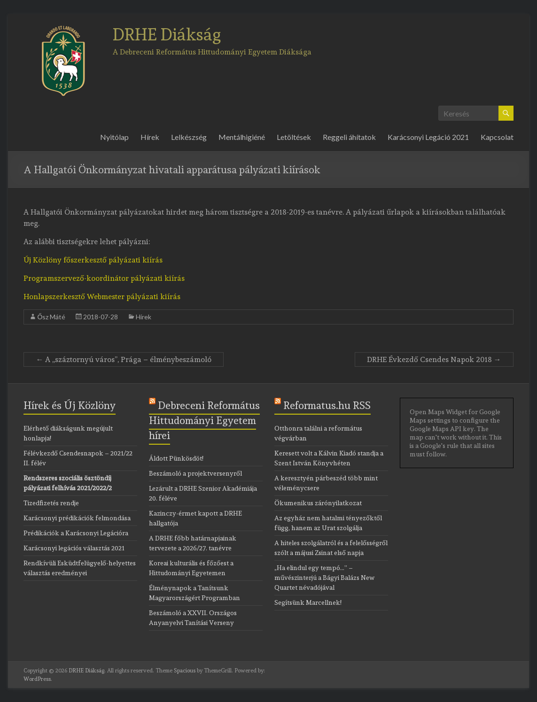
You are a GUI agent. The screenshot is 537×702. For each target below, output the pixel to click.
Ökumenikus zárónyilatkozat (318, 503)
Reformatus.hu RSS (327, 405)
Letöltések (294, 136)
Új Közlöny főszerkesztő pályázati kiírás (93, 259)
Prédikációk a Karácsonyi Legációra (75, 533)
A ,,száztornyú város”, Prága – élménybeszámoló (123, 359)
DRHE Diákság (167, 34)
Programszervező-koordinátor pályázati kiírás (104, 278)
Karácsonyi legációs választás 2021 (74, 548)
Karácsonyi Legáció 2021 (428, 136)
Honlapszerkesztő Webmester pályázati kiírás (101, 296)
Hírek (149, 136)
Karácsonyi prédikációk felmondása (77, 518)
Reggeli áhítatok (349, 136)
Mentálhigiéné (241, 136)
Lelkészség (189, 136)
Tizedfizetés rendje (51, 503)
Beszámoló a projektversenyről (195, 473)
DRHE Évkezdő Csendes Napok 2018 (434, 359)
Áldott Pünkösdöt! (176, 458)
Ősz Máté (51, 317)
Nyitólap (114, 136)
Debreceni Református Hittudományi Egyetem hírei (204, 420)
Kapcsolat (497, 136)
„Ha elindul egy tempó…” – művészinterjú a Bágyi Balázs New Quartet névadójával (324, 577)
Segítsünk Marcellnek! (308, 602)
